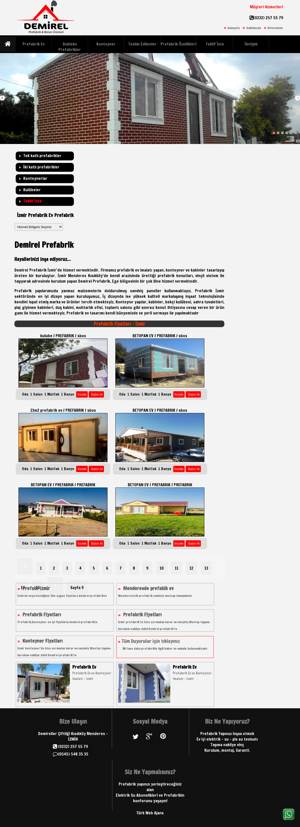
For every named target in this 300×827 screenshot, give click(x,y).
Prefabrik (75, 313)
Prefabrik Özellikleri (178, 44)
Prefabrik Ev (34, 44)
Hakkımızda (253, 28)
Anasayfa (234, 28)
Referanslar (275, 28)
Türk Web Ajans (150, 813)
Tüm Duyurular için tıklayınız (163, 644)
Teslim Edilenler (142, 44)
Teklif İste (215, 44)
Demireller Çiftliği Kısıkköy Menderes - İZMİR (73, 736)
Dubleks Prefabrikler (69, 46)
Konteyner (106, 44)
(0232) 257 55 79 (268, 17)
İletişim (251, 44)
